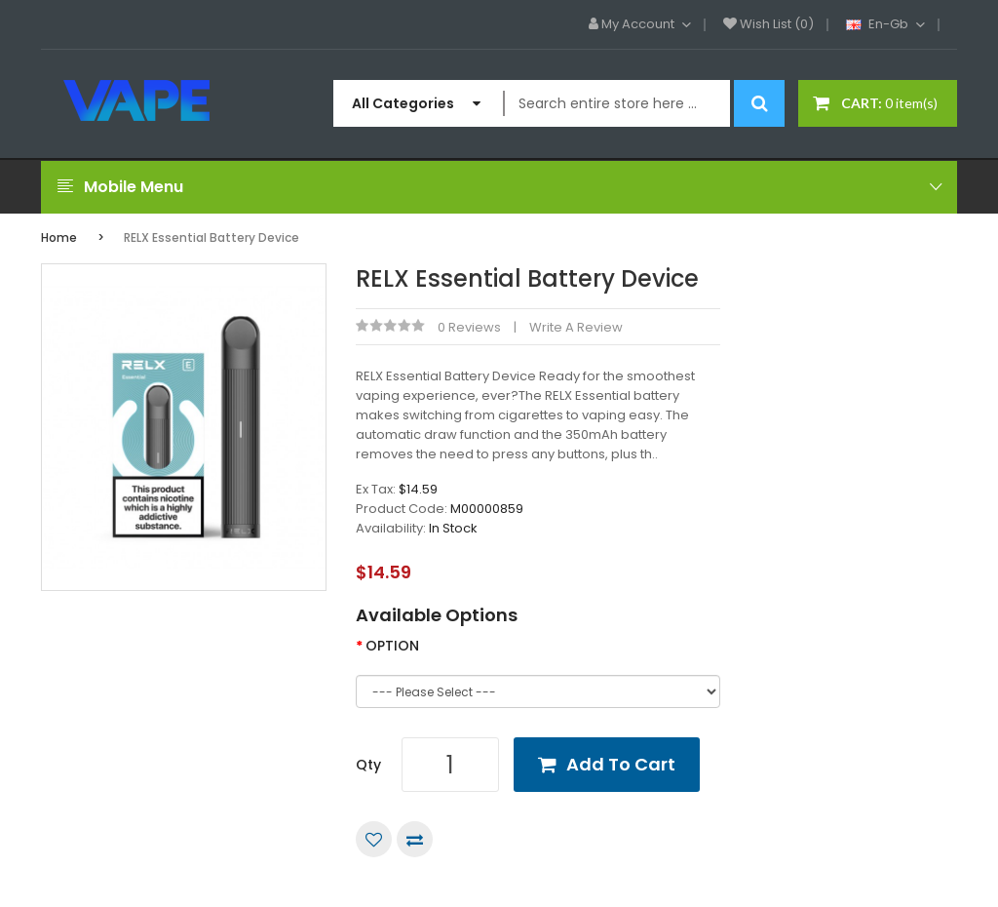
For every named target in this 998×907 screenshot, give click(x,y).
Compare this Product (415, 839)
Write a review (576, 327)
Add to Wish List (374, 839)
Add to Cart (620, 764)
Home (59, 237)
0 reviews (469, 327)
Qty (368, 764)
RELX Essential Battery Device (211, 237)
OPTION (392, 645)
